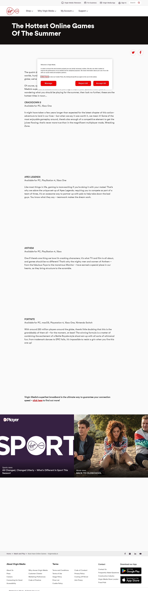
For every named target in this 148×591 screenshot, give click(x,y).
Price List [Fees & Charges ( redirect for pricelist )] (55, 580)
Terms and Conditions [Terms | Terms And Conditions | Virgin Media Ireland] (60, 570)
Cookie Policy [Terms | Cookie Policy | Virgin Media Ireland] (57, 583)
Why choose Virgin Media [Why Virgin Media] (38, 570)
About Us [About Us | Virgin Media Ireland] (10, 570)
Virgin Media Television (73, 3)
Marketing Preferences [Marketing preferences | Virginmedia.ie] (37, 577)
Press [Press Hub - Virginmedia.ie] (8, 573)
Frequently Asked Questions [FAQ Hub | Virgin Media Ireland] (108, 573)
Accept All (101, 83)
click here (37, 468)
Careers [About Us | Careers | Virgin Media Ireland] (9, 577)
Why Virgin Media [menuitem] (46, 11)
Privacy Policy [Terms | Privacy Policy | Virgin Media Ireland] (79, 573)
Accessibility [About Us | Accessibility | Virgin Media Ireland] (11, 583)
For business (92, 3)
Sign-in (123, 3)
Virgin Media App (109, 3)
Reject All (83, 83)
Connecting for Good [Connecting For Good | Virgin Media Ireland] (14, 580)
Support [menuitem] (82, 11)
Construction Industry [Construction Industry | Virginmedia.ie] (106, 576)
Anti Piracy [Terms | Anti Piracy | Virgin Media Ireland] (78, 580)
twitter (133, 52)
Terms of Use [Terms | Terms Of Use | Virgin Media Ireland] (57, 573)
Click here (44, 77)
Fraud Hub (102, 582)
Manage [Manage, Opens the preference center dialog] (48, 83)
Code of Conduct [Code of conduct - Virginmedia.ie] (80, 570)
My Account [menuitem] (66, 11)
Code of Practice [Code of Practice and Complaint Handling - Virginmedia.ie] (35, 580)
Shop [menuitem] (28, 11)
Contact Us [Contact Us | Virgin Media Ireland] (102, 569)
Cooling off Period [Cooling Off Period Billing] (81, 577)
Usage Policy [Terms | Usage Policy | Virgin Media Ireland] (57, 577)
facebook (140, 52)
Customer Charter (35, 573)
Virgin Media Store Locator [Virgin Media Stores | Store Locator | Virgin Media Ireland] (108, 579)
